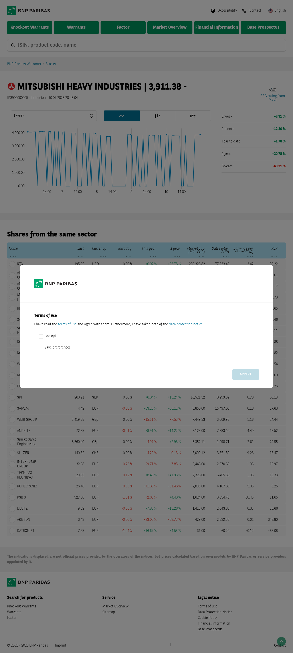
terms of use (67, 324)
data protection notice (186, 324)
